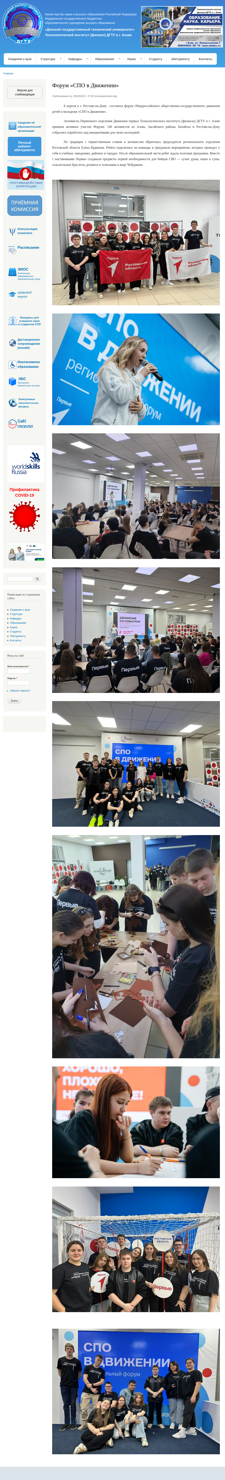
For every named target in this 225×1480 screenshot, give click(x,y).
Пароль (12, 678)
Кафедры (76, 59)
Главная (8, 73)
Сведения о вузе (20, 59)
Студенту (155, 59)
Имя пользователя (18, 666)
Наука (132, 59)
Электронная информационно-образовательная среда (29, 276)
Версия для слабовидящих (25, 92)
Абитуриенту (180, 59)
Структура (49, 59)
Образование (106, 59)
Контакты (205, 59)
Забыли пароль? (20, 690)
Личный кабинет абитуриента (24, 146)
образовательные (28, 403)
